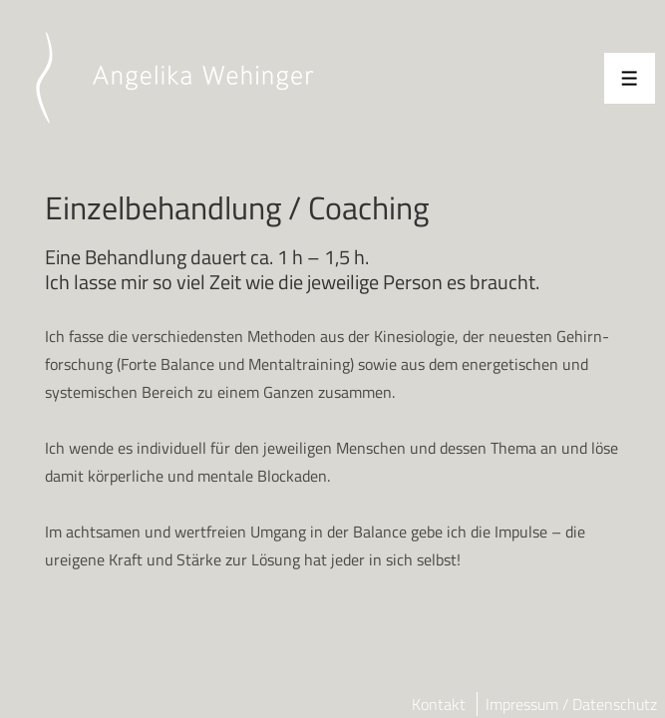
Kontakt (439, 704)
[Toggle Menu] (629, 78)
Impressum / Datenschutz (571, 704)
